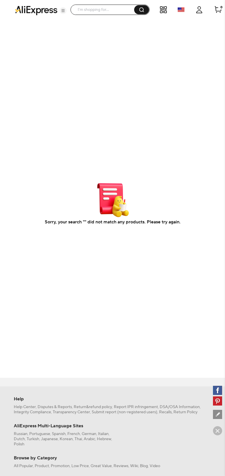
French (73, 433)
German (89, 433)
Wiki (134, 466)
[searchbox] (104, 10)
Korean (66, 439)
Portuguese (39, 433)
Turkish (33, 439)
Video (155, 466)
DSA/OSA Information (180, 407)
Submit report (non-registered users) (124, 412)
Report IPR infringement (136, 407)
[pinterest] (217, 401)
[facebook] (217, 390)
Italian (103, 433)
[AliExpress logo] (36, 10)
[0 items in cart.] (218, 9)
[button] (63, 10)
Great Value (101, 466)
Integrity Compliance (32, 412)
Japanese (49, 439)
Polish (19, 444)
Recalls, (166, 412)
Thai (78, 439)
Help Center (25, 407)
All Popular (23, 466)
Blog (144, 466)
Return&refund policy (93, 407)
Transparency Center (71, 412)
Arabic (89, 439)
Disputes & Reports (55, 407)
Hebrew (104, 439)
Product (42, 466)
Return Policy (185, 412)
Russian (21, 433)
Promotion (60, 466)
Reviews (121, 466)
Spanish (59, 433)
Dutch (19, 439)
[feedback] (217, 414)
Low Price (80, 466)
